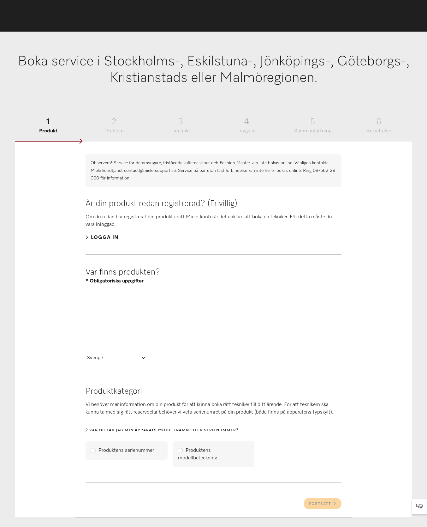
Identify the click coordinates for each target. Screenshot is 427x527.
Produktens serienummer (126, 450)
